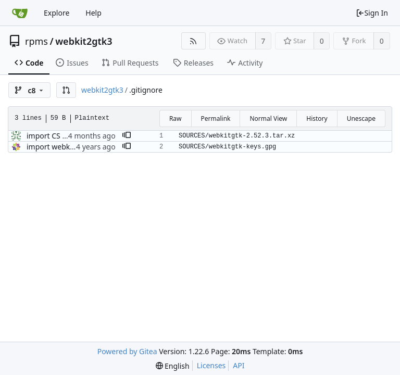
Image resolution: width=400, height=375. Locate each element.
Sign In (372, 13)
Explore (56, 13)
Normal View (268, 118)
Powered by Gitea (127, 351)
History (316, 118)
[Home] (19, 13)
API (238, 365)
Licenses (211, 365)
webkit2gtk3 (83, 41)
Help (93, 13)
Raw (175, 118)
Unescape (361, 118)
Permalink (216, 118)
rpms (36, 41)
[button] (66, 90)
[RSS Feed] (193, 40)
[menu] (173, 366)
